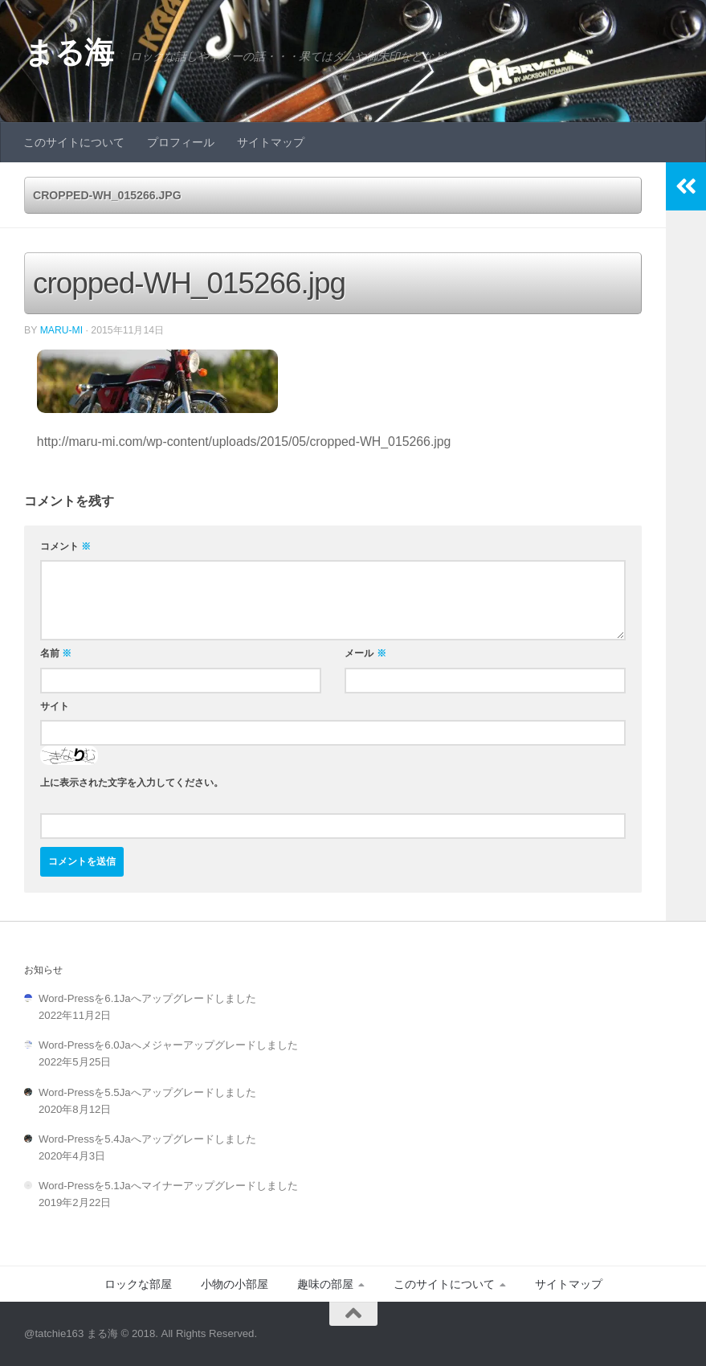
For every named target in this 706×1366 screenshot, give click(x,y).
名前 (55, 653)
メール (365, 653)
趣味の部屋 (325, 1284)
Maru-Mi (62, 330)
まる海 (69, 52)
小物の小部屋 (234, 1284)
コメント (65, 546)
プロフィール (180, 142)
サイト (54, 705)
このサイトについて (73, 142)
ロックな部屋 (138, 1284)
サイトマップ (270, 142)
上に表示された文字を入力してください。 (131, 781)
